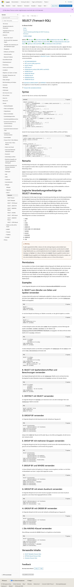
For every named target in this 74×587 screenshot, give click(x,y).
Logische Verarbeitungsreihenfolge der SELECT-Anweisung (36, 32)
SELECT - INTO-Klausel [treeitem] (12, 215)
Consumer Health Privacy (47, 584)
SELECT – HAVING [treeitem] (12, 212)
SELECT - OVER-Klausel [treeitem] (13, 222)
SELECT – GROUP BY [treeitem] (12, 205)
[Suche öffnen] (65, 2)
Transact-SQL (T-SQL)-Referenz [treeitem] (10, 143)
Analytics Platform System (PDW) (41, 41)
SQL (28, 15)
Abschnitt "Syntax (45, 56)
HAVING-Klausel (29, 75)
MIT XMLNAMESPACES (30, 61)
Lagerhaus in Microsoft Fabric (34, 43)
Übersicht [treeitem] (10, 195)
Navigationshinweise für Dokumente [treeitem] (8, 27)
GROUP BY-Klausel (29, 73)
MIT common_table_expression (32, 63)
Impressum (3, 586)
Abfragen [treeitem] (8, 187)
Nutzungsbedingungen (61, 584)
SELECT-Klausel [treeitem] (11, 197)
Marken (10, 586)
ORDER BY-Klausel (29, 79)
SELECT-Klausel (29, 65)
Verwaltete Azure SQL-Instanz (56, 39)
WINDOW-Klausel (29, 77)
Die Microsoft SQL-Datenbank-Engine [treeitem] (11, 41)
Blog (24, 584)
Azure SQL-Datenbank (41, 39)
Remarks (25, 30)
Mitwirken (29, 584)
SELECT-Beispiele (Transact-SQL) (33, 554)
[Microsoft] (3, 2)
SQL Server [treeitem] (5, 23)
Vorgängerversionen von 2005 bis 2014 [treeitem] (8, 31)
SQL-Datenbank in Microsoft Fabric (53, 43)
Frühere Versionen (17, 584)
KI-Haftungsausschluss (6, 584)
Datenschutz (36, 584)
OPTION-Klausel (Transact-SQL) (33, 556)
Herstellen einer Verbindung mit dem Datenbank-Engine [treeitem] (11, 45)
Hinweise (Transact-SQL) (31, 558)
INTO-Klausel (28, 67)
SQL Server (33, 15)
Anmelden (70, 2)
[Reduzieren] (17, 14)
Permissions (25, 33)
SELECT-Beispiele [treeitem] (11, 200)
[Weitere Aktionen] (70, 16)
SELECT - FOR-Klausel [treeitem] (12, 203)
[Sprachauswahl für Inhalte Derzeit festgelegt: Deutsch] (4, 580)
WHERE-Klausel (29, 71)
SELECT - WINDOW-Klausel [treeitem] (12, 209)
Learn (23, 15)
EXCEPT (36, 82)
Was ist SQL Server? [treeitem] (8, 37)
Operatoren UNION (29, 82)
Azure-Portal (55, 5)
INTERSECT (43, 82)
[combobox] (10, 18)
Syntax (24, 28)
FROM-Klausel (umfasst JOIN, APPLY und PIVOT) (37, 69)
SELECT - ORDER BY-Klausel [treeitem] (12, 218)
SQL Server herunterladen (65, 5)
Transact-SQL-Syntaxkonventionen (32, 88)
